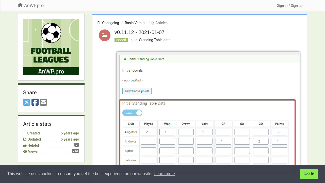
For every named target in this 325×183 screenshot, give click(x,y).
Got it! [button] (308, 174)
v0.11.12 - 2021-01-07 (140, 32)
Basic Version (136, 23)
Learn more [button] (164, 174)
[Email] (43, 102)
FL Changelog (108, 23)
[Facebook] (35, 102)
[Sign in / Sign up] (290, 5)
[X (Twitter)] (26, 102)
